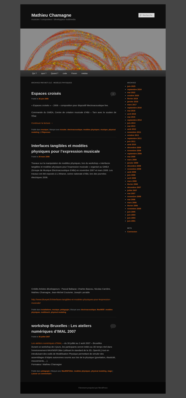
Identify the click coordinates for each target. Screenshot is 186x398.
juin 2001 (131, 221)
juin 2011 (131, 141)
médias (85, 73)
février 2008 (132, 184)
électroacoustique (74, 130)
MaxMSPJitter (67, 371)
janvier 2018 (132, 102)
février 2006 (132, 206)
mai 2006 (131, 199)
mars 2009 (132, 160)
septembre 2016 (134, 108)
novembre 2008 (134, 169)
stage (109, 371)
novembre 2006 (134, 196)
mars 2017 (132, 105)
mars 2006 (132, 202)
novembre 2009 (134, 150)
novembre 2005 (134, 209)
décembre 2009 (134, 147)
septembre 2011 (134, 138)
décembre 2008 (134, 166)
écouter (63, 130)
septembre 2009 (134, 154)
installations (46, 310)
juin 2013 (131, 123)
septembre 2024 (134, 89)
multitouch (45, 312)
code (65, 73)
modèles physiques (91, 130)
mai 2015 (131, 117)
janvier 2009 (132, 163)
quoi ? (43, 73)
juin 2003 (131, 218)
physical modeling (58, 312)
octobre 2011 (133, 135)
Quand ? (54, 73)
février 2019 (132, 98)
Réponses (45, 132)
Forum (74, 73)
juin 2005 (131, 212)
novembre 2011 (134, 132)
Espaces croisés (46, 93)
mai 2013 (131, 126)
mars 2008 (132, 181)
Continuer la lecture (42, 123)
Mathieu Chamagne (51, 15)
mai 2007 (131, 193)
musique (44, 130)
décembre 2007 (134, 187)
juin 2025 (131, 86)
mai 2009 (131, 157)
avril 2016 (131, 114)
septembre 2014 (134, 120)
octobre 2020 (133, 95)
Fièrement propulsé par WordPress (93, 388)
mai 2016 (131, 111)
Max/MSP (101, 310)
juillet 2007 (132, 190)
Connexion (132, 232)
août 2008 (131, 172)
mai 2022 (131, 92)
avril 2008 (131, 178)
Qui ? (34, 73)
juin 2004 (131, 215)
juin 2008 (131, 175)
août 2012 (131, 129)
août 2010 (131, 144)
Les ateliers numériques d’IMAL (46, 343)
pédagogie (64, 310)
